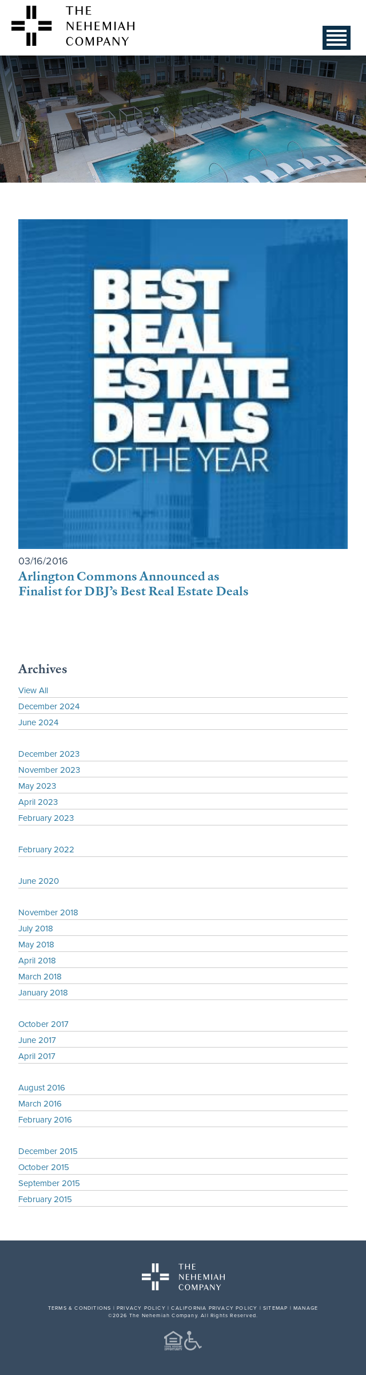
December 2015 (48, 1151)
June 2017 (37, 1040)
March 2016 (40, 1103)
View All (33, 690)
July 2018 (35, 928)
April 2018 (37, 960)
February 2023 (46, 818)
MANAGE (305, 1307)
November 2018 (48, 912)
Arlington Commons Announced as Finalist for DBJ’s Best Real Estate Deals (133, 583)
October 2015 (43, 1167)
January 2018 (43, 992)
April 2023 (38, 802)
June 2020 (38, 881)
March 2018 (40, 976)
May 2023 (37, 786)
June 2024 (38, 722)
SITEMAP (275, 1307)
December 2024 (48, 706)
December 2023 (48, 754)
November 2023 (49, 770)
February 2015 (45, 1199)
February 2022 (46, 849)
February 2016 (45, 1119)
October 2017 (43, 1024)
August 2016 (41, 1087)
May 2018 (36, 944)
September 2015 (49, 1183)
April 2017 (36, 1056)
